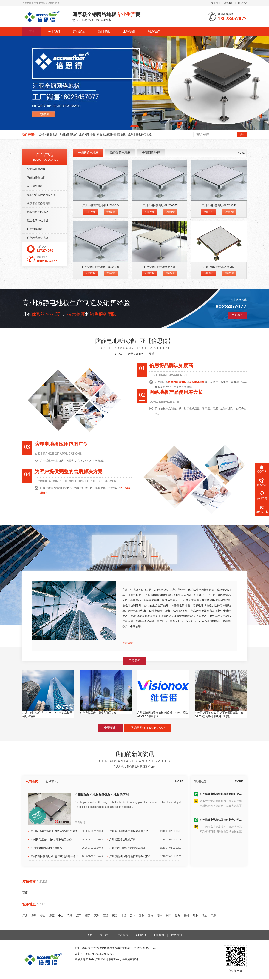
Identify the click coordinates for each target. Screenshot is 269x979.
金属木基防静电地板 (140, 134)
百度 (25, 892)
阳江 (123, 915)
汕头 (141, 915)
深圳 (34, 915)
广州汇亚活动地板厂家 (145, 839)
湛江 (105, 915)
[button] (134, 126)
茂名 (114, 915)
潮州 (159, 915)
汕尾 (150, 915)
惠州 (96, 915)
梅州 (186, 915)
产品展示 (79, 31)
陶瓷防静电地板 (68, 134)
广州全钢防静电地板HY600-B (219, 205)
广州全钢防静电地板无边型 (159, 266)
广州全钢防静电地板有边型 (219, 266)
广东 (213, 915)
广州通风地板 (35, 229)
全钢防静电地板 (48, 134)
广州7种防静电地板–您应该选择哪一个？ (67, 856)
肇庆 (87, 915)
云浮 (132, 915)
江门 (78, 915)
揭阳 (168, 915)
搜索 (242, 134)
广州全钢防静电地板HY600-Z (160, 205)
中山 (61, 915)
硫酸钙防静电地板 (37, 211)
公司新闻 (32, 781)
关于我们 (215, 3)
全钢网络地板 (87, 134)
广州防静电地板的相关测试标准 (145, 848)
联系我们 (228, 3)
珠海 (69, 915)
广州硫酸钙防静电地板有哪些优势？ (145, 856)
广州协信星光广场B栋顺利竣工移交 (67, 839)
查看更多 (110, 727)
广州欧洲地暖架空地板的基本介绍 (145, 831)
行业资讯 (52, 781)
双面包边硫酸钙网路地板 (111, 134)
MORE (241, 152)
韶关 (177, 915)
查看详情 (110, 212)
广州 (25, 915)
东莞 (52, 915)
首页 (32, 31)
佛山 (43, 915)
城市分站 (242, 3)
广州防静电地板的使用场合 (67, 848)
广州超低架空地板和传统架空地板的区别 (102, 794)
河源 (195, 915)
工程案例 (129, 31)
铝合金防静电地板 (37, 220)
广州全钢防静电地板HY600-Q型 (100, 266)
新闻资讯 (104, 31)
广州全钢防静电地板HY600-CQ (100, 205)
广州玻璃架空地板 (37, 237)
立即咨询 (90, 212)
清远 (204, 915)
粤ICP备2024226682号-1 (100, 953)
